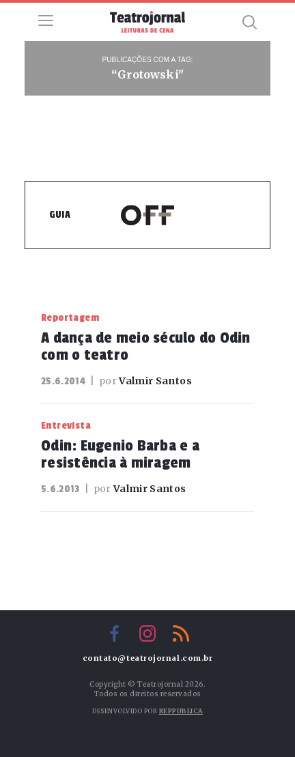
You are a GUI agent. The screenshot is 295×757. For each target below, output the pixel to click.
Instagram (147, 633)
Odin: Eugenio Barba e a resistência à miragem (120, 454)
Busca (249, 22)
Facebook (114, 633)
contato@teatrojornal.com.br (148, 658)
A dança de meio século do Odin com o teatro (146, 346)
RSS (181, 633)
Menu (45, 20)
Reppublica (181, 711)
